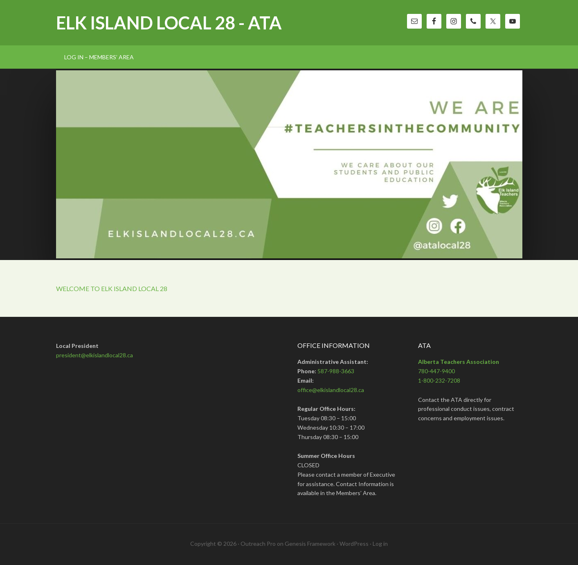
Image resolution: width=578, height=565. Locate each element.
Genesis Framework (310, 543)
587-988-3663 (335, 371)
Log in (380, 543)
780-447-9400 (436, 371)
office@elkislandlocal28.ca (330, 389)
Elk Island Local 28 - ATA (169, 22)
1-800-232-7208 (439, 380)
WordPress (354, 543)
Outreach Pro (258, 543)
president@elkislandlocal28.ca (94, 355)
